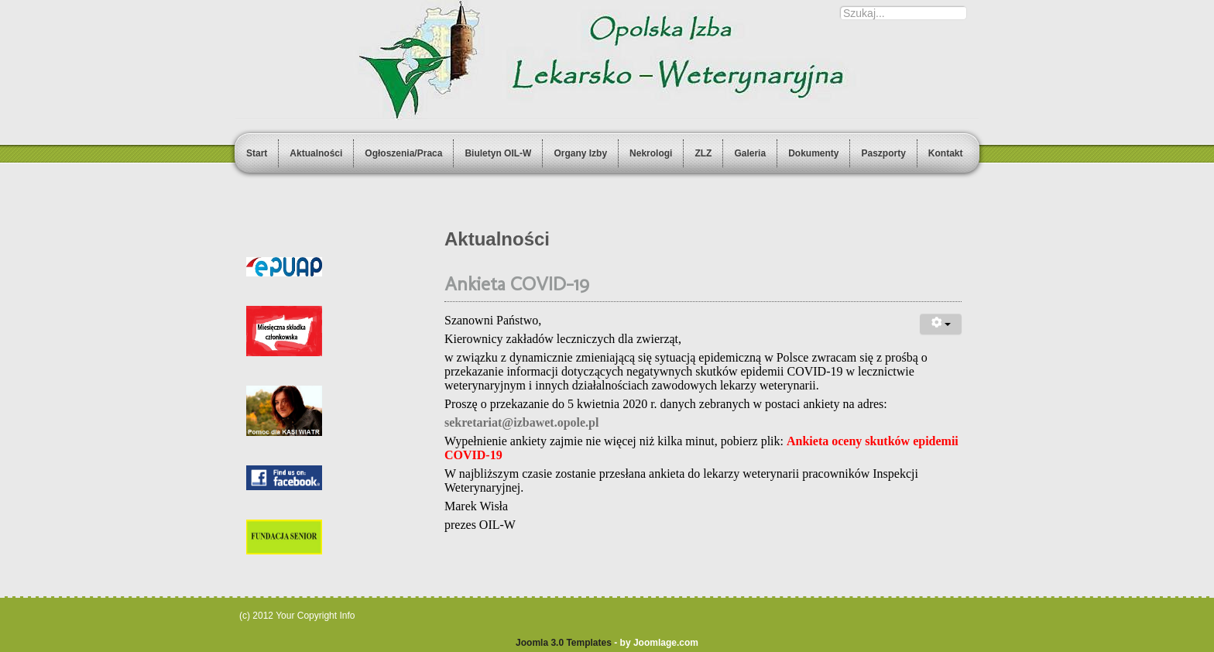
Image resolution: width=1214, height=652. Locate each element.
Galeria (750, 153)
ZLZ (703, 153)
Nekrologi (650, 153)
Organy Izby (580, 153)
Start (256, 153)
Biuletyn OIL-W (498, 153)
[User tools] (941, 324)
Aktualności (316, 153)
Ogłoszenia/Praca (403, 153)
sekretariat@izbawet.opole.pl (521, 422)
